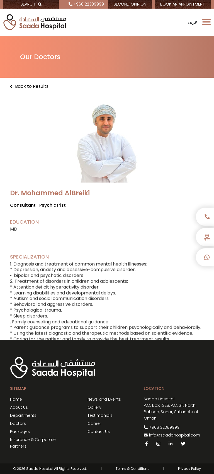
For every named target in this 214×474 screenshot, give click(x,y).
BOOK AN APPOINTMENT (182, 4)
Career (94, 423)
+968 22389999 (86, 4)
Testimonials (100, 415)
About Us (19, 407)
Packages (20, 431)
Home (16, 399)
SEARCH (31, 4)
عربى (193, 22)
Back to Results (29, 86)
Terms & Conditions (132, 468)
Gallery (94, 407)
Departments (23, 415)
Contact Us (98, 431)
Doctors (18, 423)
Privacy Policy (189, 468)
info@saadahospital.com (174, 435)
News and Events (104, 399)
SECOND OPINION (130, 4)
